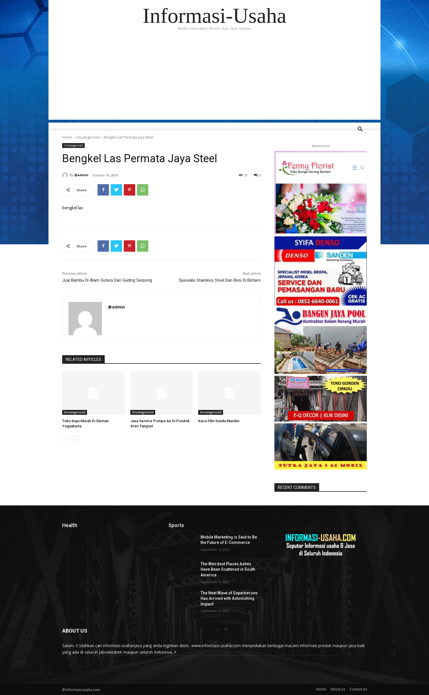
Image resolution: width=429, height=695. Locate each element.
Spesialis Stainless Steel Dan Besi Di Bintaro (220, 280)
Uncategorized (88, 137)
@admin (81, 175)
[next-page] (74, 440)
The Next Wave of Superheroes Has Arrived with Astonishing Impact (229, 598)
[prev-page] (65, 440)
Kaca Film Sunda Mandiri (218, 421)
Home (67, 137)
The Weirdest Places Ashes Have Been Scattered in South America (228, 569)
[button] (360, 130)
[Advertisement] (214, 80)
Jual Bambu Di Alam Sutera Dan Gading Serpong (107, 280)
